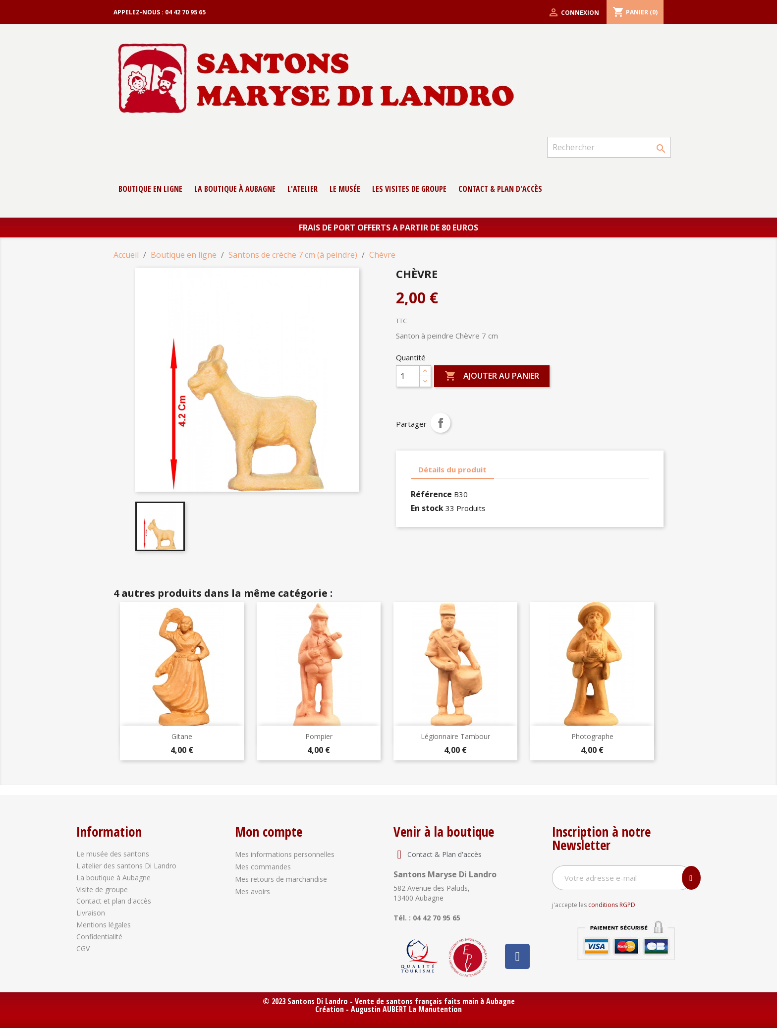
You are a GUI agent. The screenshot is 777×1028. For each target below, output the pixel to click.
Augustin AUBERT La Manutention (406, 1009)
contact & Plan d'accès (500, 188)
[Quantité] (408, 376)
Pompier (319, 736)
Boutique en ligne (150, 188)
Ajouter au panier (491, 376)
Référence (431, 494)
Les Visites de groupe (409, 188)
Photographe (592, 736)
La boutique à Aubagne (235, 188)
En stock (427, 508)
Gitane (181, 736)
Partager (440, 423)
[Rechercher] (609, 147)
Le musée (345, 188)
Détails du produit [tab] (452, 469)
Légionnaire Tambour (455, 736)
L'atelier (302, 188)
